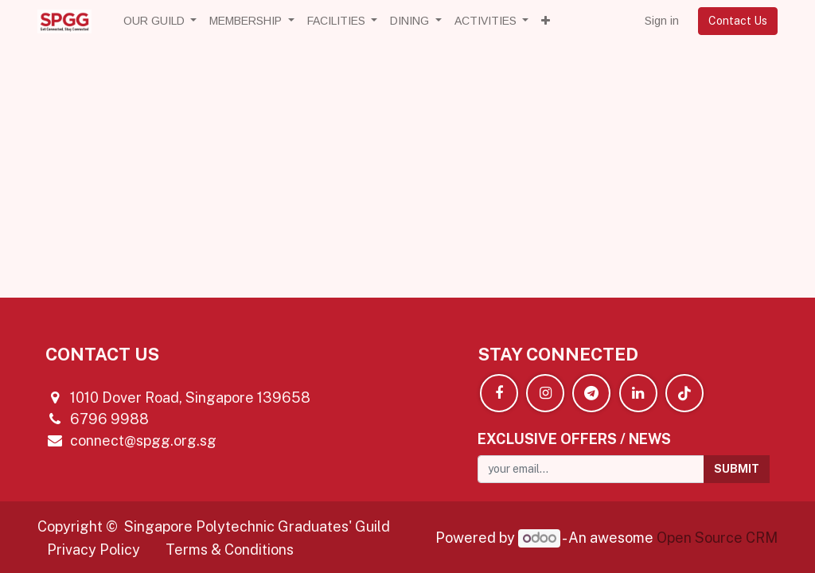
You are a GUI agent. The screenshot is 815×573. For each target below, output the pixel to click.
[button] (545, 21)
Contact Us (737, 20)
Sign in (662, 20)
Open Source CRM (717, 537)
